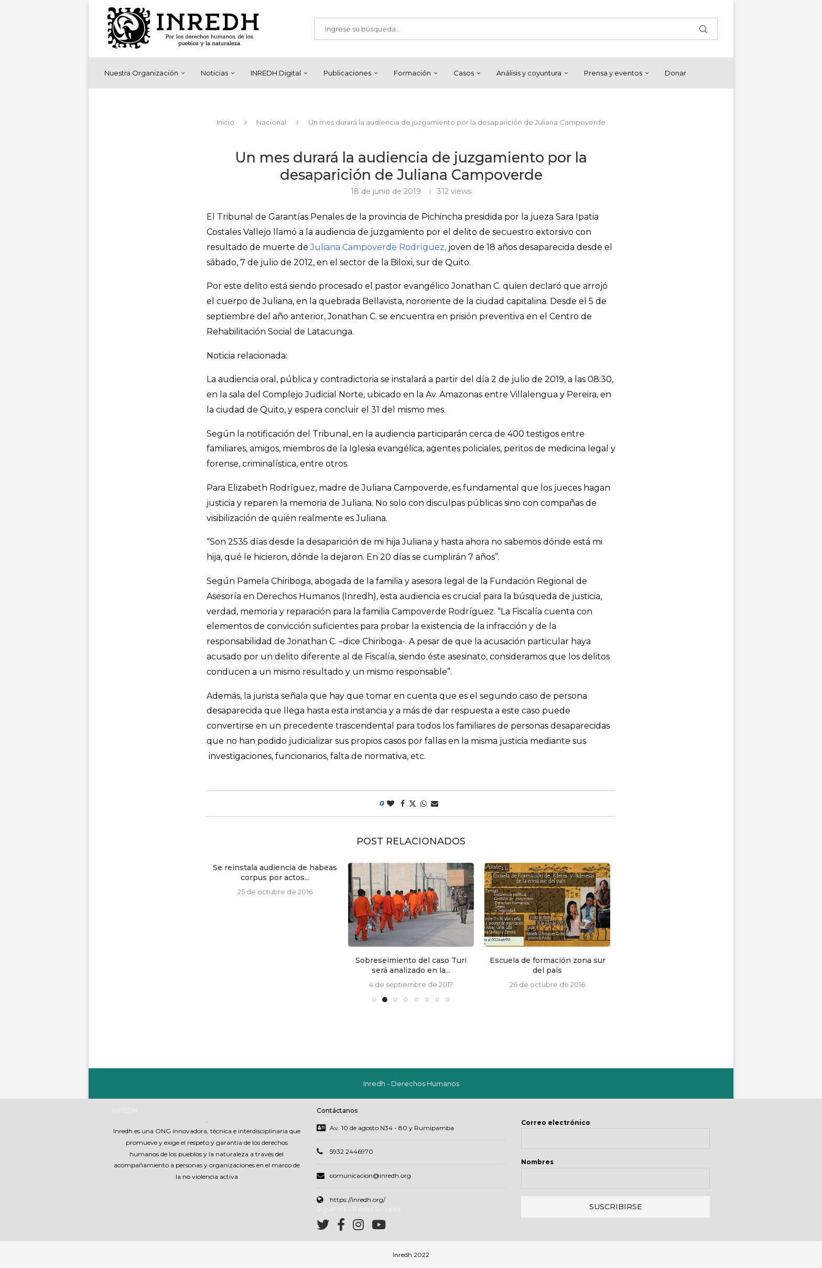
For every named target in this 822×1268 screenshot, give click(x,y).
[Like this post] (390, 804)
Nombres (537, 1163)
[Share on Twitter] (412, 804)
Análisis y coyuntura (528, 73)
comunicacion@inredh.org (370, 1176)
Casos (463, 73)
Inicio (225, 122)
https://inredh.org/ (357, 1201)
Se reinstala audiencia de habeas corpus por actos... (275, 873)
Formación (412, 73)
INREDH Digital (276, 73)
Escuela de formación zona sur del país (547, 966)
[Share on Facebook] (403, 804)
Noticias (214, 73)
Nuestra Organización (141, 73)
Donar (675, 73)
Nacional (271, 122)
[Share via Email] (434, 804)
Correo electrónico (555, 1124)
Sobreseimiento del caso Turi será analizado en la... (411, 966)
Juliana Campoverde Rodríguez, (378, 248)
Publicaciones (347, 73)
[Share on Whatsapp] (423, 804)
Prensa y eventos (613, 73)
